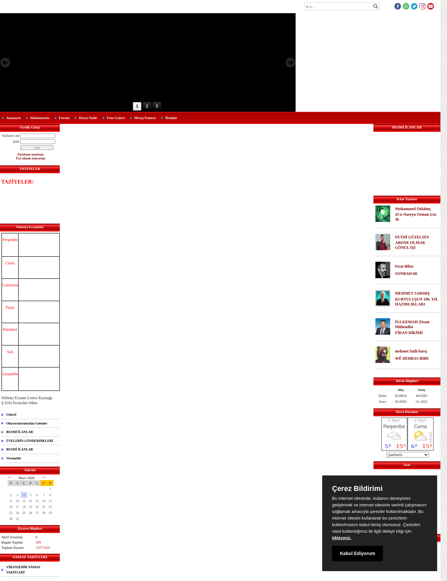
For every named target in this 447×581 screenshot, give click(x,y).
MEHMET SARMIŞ (412, 293)
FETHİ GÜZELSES (412, 237)
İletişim (171, 118)
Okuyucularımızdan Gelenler (26, 423)
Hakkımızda (39, 118)
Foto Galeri (115, 118)
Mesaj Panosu (145, 118)
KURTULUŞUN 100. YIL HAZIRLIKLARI (416, 301)
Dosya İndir (88, 118)
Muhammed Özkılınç (413, 208)
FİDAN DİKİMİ (409, 332)
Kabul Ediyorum (357, 553)
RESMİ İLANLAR (19, 432)
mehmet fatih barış (411, 351)
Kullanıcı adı (10, 135)
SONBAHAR (406, 273)
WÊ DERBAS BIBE (412, 358)
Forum (64, 118)
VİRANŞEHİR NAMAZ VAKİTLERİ (23, 569)
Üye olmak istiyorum (30, 158)
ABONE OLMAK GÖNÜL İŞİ (410, 245)
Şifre (16, 141)
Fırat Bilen (404, 266)
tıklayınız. (341, 537)
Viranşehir (13, 458)
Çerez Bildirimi (357, 488)
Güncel (11, 414)
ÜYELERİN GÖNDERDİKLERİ (29, 441)
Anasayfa (13, 118)
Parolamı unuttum (31, 154)
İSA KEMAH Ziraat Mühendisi (412, 324)
